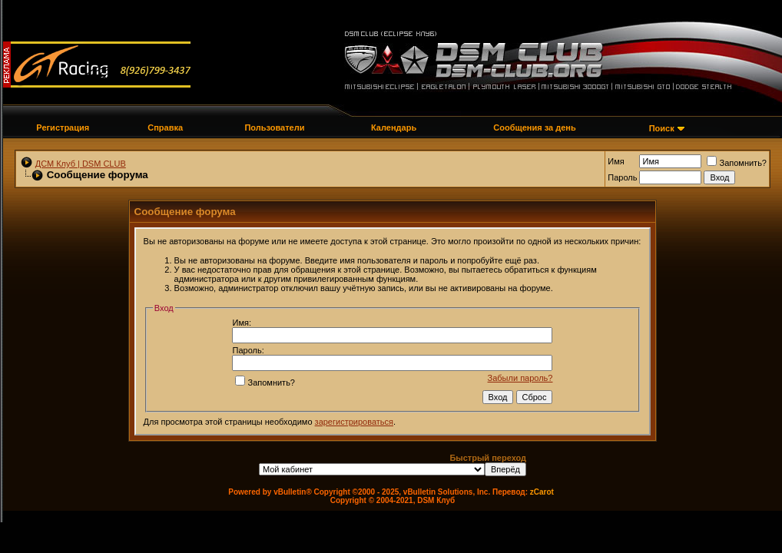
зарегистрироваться (354, 421)
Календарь (393, 127)
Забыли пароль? (520, 377)
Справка (165, 127)
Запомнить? (737, 162)
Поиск (661, 128)
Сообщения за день (534, 127)
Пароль (622, 177)
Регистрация (62, 127)
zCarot (542, 492)
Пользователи (274, 127)
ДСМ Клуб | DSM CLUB (80, 163)
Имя (616, 161)
